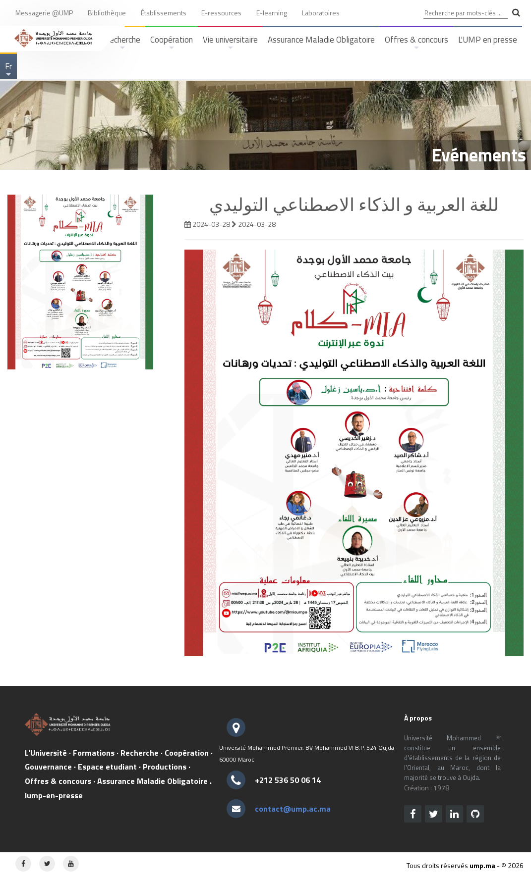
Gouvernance (48, 767)
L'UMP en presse (487, 39)
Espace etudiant (107, 767)
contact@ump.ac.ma (293, 809)
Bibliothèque (107, 12)
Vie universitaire (230, 42)
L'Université (46, 753)
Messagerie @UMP (44, 12)
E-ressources (221, 12)
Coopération (171, 42)
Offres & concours (416, 42)
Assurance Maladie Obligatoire (321, 39)
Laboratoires (321, 12)
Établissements (163, 12)
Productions (164, 767)
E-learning (271, 12)
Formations (94, 753)
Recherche (139, 753)
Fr (9, 69)
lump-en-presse (54, 795)
